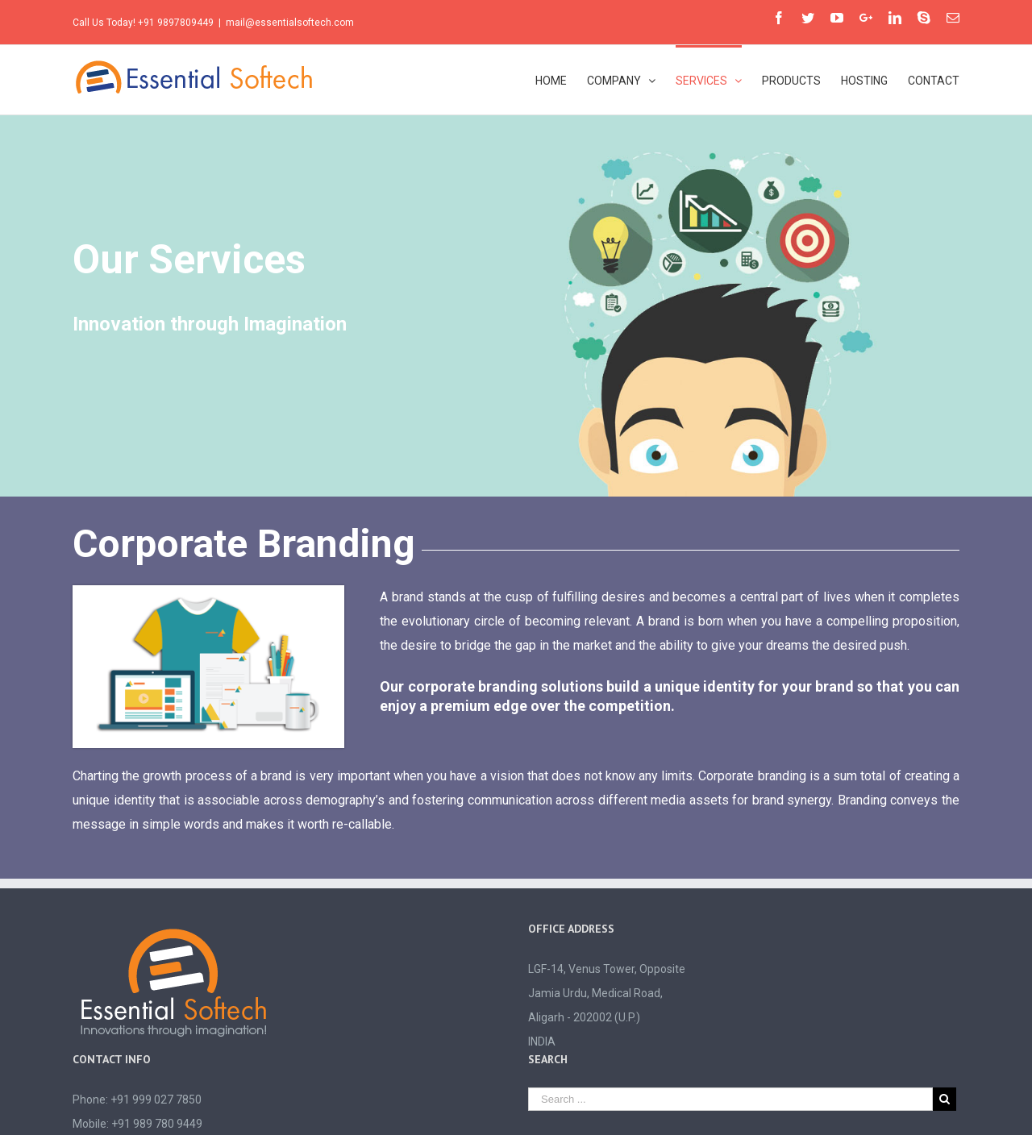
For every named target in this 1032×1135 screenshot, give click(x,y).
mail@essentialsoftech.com (290, 22)
